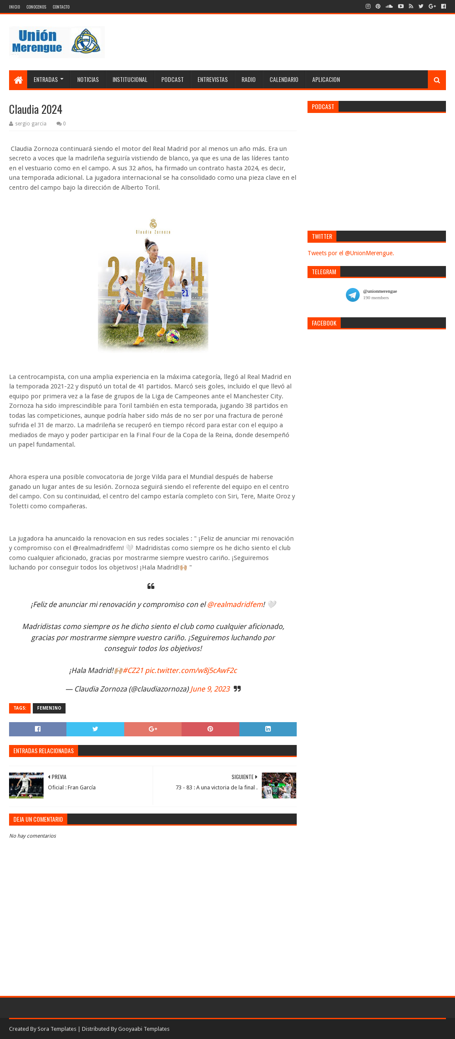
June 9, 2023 (209, 689)
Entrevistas (213, 79)
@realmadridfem (235, 604)
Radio (249, 79)
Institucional (130, 79)
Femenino (49, 708)
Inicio (14, 6)
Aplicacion (326, 79)
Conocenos (36, 6)
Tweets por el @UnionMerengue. (351, 253)
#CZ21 (132, 670)
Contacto (61, 6)
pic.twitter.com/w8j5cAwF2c (191, 670)
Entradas (46, 79)
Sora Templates (57, 1029)
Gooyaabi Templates (143, 1029)
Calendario (284, 79)
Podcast (172, 79)
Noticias (88, 79)
